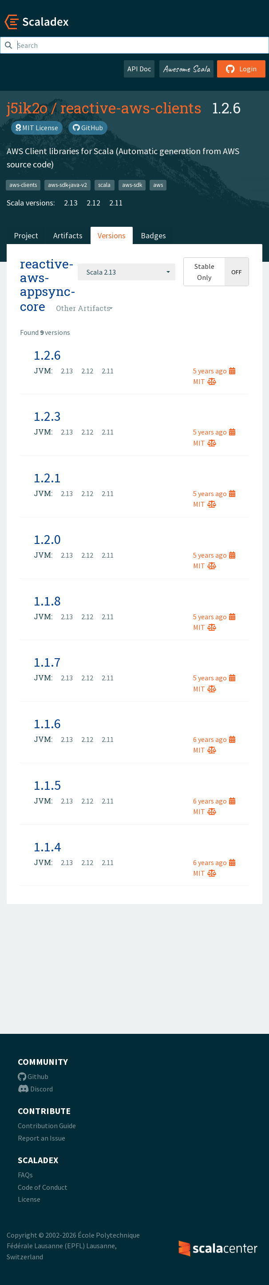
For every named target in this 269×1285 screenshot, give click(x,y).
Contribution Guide (47, 1125)
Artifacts (68, 235)
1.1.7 (47, 661)
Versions (112, 235)
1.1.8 (47, 600)
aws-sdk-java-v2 (67, 185)
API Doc (139, 68)
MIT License (37, 127)
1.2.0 (47, 539)
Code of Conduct (42, 1187)
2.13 (71, 203)
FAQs (25, 1174)
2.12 (93, 203)
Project (26, 235)
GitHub (88, 127)
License (29, 1199)
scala (104, 185)
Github (33, 1076)
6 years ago (214, 739)
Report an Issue (41, 1138)
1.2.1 (47, 477)
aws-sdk (132, 185)
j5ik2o (27, 107)
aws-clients (23, 185)
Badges (153, 235)
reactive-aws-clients (131, 107)
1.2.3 (47, 416)
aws (158, 185)
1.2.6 (47, 354)
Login (241, 68)
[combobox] (126, 272)
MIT (204, 381)
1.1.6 (47, 723)
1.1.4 (47, 846)
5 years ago (214, 370)
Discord (35, 1088)
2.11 (116, 203)
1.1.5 (47, 784)
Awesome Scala (186, 68)
